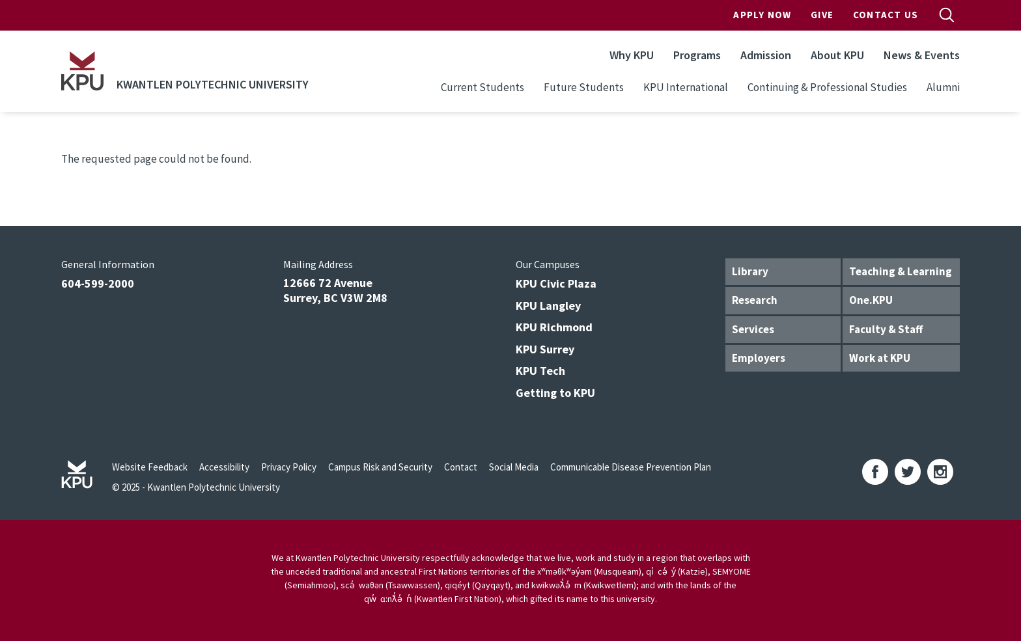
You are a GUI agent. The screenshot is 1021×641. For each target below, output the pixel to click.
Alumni (943, 87)
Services (753, 329)
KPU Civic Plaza (556, 283)
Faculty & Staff (886, 329)
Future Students (584, 87)
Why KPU (631, 55)
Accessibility (224, 467)
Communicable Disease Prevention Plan (630, 467)
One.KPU (871, 300)
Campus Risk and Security (380, 467)
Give (822, 14)
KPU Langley (548, 305)
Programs (697, 55)
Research (754, 300)
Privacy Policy (288, 467)
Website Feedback (150, 467)
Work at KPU (879, 358)
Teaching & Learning (900, 271)
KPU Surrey (545, 349)
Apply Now (762, 14)
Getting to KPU (555, 392)
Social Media (513, 467)
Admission (765, 55)
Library (750, 271)
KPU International (685, 87)
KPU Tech (540, 370)
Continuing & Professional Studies (827, 87)
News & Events (922, 55)
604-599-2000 (97, 283)
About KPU (837, 55)
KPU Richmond (554, 327)
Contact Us (885, 14)
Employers (758, 358)
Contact (460, 467)
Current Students (482, 87)
